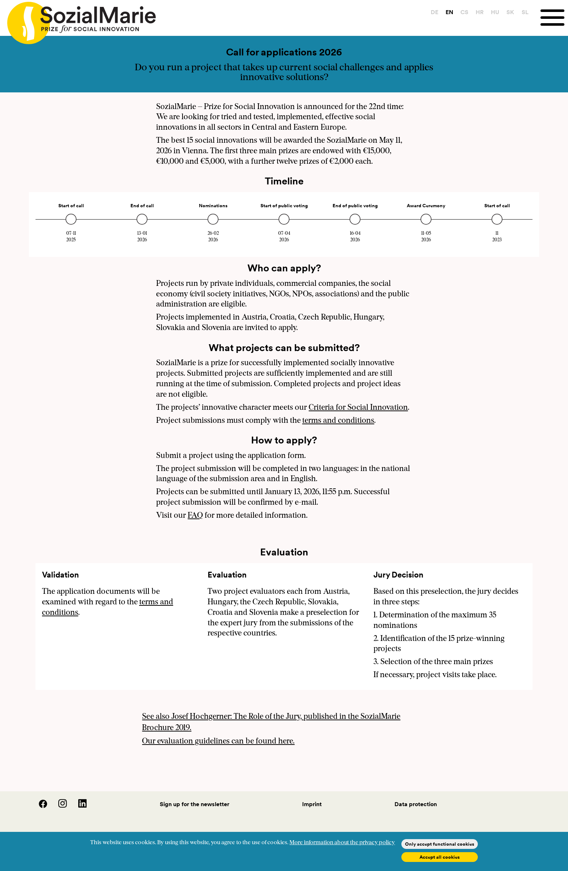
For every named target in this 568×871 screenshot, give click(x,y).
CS (464, 12)
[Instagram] (58, 805)
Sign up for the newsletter (194, 804)
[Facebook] (39, 805)
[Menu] (554, 17)
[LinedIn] (77, 805)
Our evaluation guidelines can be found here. (218, 741)
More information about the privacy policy (342, 843)
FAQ (195, 516)
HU (495, 12)
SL (525, 12)
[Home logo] (78, 20)
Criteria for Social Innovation (358, 408)
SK (510, 12)
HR (480, 12)
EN (449, 12)
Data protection (415, 804)
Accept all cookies (439, 857)
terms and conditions (338, 421)
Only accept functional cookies (439, 844)
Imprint (312, 804)
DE (434, 12)
